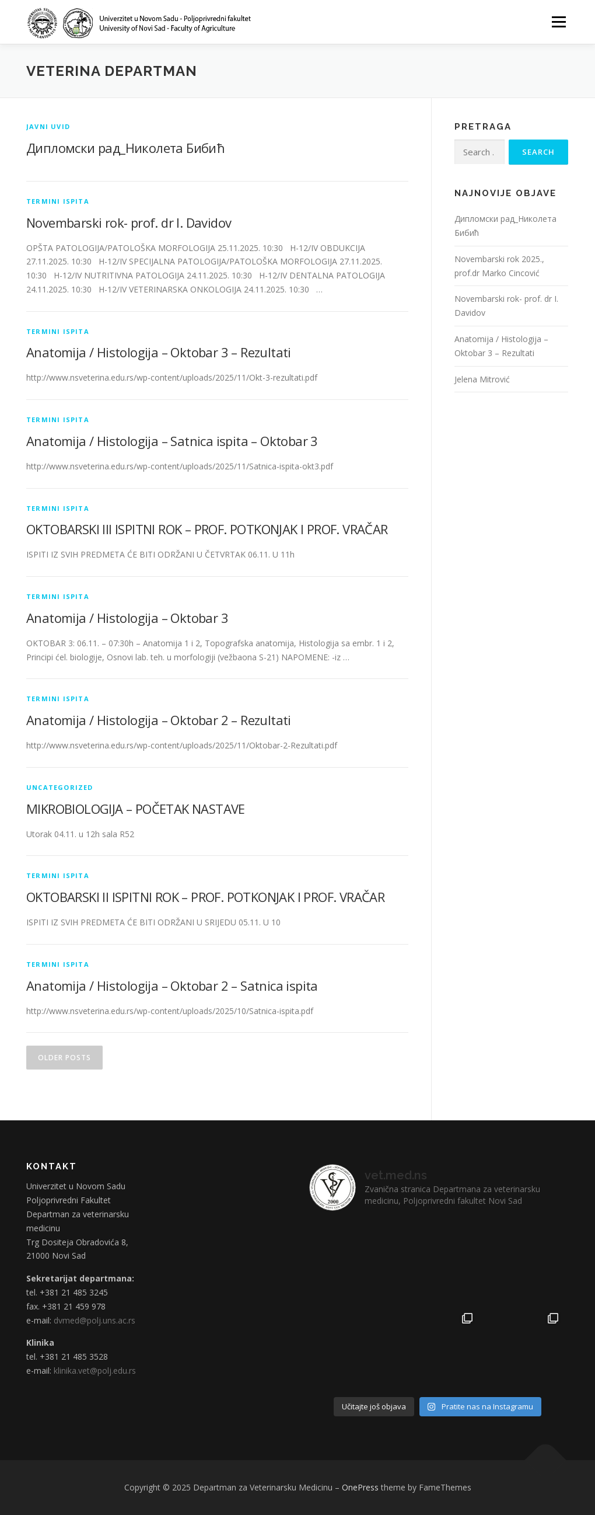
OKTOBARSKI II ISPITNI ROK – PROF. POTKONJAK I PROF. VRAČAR (205, 896)
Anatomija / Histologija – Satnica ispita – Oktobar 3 (172, 441)
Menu (558, 21)
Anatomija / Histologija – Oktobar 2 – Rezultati (158, 720)
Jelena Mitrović (482, 379)
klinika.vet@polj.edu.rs (95, 1370)
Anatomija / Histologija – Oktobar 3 (127, 617)
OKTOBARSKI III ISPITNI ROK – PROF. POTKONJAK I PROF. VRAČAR (207, 529)
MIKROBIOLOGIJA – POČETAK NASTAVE (135, 808)
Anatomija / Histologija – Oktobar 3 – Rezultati (158, 352)
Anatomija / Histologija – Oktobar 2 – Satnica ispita (172, 985)
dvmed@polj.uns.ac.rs (94, 1320)
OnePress (360, 1487)
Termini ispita (57, 201)
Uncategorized (59, 787)
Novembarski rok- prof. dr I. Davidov (128, 222)
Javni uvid (48, 126)
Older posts (64, 1058)
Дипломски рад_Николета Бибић (125, 147)
